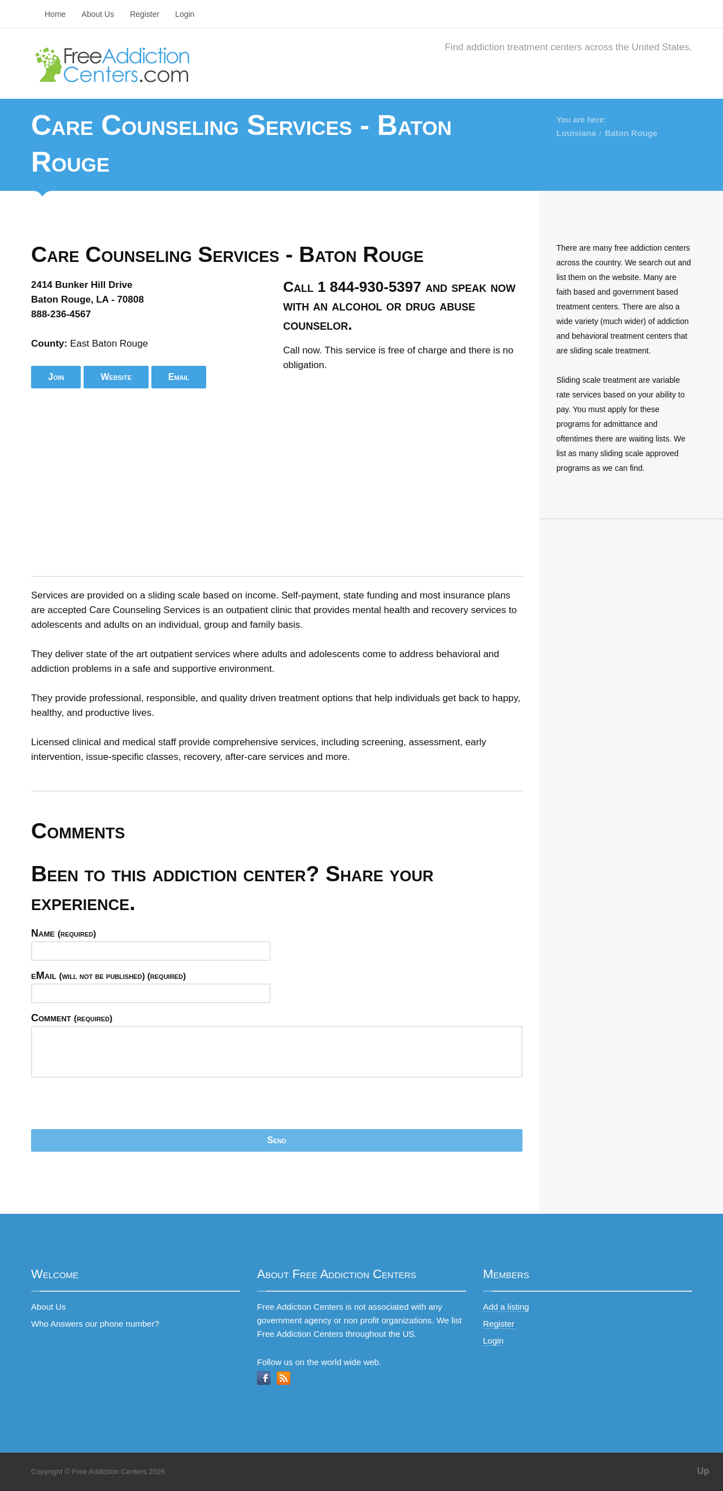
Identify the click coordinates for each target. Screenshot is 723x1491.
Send (276, 1140)
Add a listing (506, 1306)
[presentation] (117, 1107)
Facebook (264, 1378)
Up (703, 1471)
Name (63, 933)
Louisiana (576, 133)
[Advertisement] (276, 482)
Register (144, 14)
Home (55, 14)
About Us (97, 14)
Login (184, 14)
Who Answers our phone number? (95, 1323)
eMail (108, 975)
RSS (283, 1378)
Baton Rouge (631, 133)
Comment (71, 1018)
